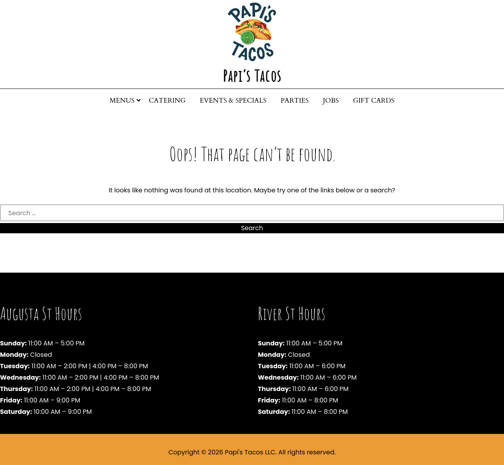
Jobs (331, 100)
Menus (121, 100)
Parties (295, 100)
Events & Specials (233, 100)
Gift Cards (374, 100)
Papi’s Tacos (252, 76)
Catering (167, 100)
